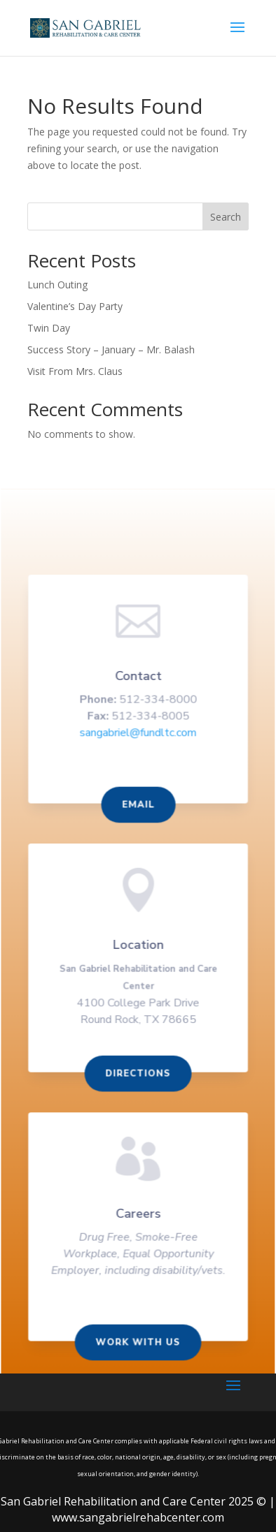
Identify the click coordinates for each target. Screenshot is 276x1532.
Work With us (138, 1342)
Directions (138, 1076)
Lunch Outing (57, 284)
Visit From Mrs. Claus (75, 371)
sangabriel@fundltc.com (137, 738)
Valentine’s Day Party (75, 306)
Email (138, 810)
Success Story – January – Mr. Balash (111, 349)
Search (225, 216)
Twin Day (48, 327)
